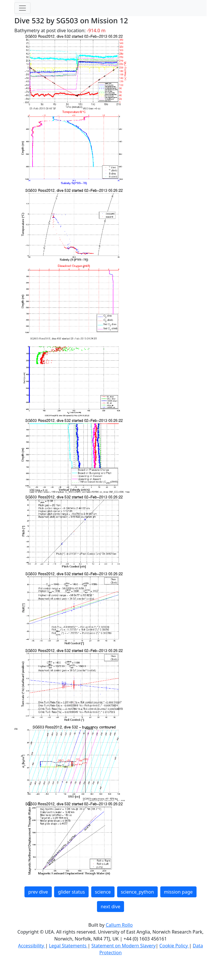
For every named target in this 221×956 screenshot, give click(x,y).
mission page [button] (178, 892)
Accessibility (31, 945)
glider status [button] (71, 892)
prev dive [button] (38, 892)
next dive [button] (110, 906)
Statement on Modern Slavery (123, 945)
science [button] (103, 892)
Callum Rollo (119, 925)
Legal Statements (68, 945)
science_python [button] (137, 892)
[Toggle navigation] (22, 8)
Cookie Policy (174, 945)
